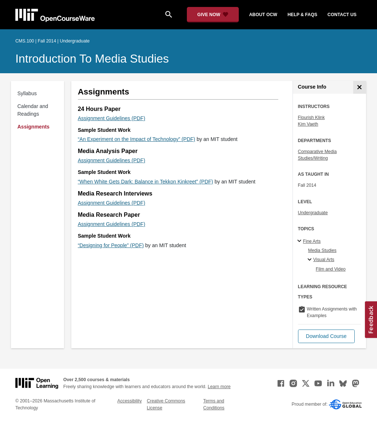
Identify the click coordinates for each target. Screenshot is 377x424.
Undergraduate (313, 212)
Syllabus (27, 93)
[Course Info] (359, 87)
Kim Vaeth (308, 124)
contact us (342, 14)
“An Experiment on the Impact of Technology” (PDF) (136, 139)
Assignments (34, 127)
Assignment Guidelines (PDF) (111, 118)
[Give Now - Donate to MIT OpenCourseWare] (213, 14)
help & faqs (302, 14)
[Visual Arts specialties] (311, 260)
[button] (326, 336)
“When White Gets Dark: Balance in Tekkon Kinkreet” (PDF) (145, 182)
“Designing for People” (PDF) (111, 245)
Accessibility (129, 400)
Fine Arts (312, 241)
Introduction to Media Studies (92, 58)
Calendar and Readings (33, 110)
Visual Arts (324, 259)
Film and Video (331, 269)
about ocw (263, 14)
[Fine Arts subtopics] (300, 241)
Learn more (219, 386)
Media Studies (322, 250)
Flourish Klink (311, 117)
